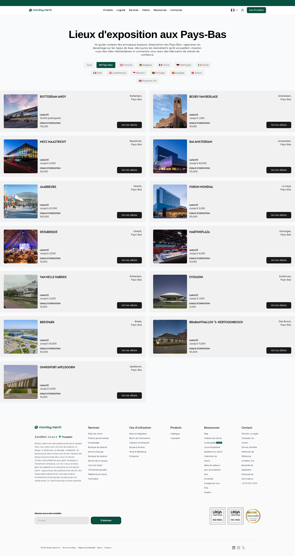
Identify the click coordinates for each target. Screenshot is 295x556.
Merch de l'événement (139, 438)
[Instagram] (238, 547)
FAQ (206, 488)
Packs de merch (95, 434)
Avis (206, 474)
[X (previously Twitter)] (243, 547)
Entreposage (93, 443)
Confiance (107, 548)
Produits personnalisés (98, 438)
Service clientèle (249, 447)
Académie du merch (213, 452)
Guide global (210, 443)
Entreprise (134, 456)
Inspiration (175, 438)
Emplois (207, 492)
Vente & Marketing (137, 452)
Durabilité (208, 479)
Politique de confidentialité (86, 548)
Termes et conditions (69, 548)
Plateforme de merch (97, 474)
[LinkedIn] (233, 547)
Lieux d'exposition (212, 447)
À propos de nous (212, 483)
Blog (206, 434)
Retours (99, 548)
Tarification (93, 479)
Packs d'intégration (138, 434)
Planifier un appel (250, 434)
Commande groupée (97, 470)
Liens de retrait (95, 465)
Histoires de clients (212, 438)
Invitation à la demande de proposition (248, 465)
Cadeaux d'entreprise (139, 443)
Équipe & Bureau (137, 447)
